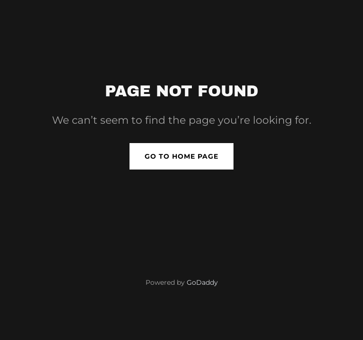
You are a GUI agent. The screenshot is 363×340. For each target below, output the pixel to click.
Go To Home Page (181, 156)
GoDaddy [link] (202, 282)
